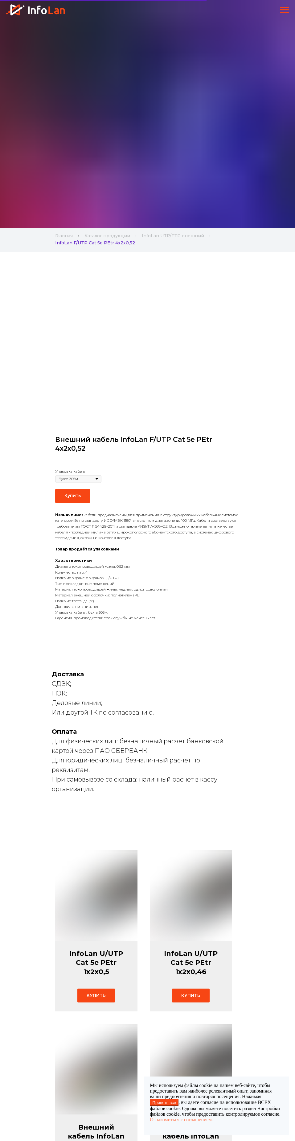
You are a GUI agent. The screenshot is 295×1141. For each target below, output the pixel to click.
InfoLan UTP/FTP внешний (173, 236)
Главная (64, 236)
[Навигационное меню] (284, 10)
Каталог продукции (107, 236)
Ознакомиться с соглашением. (181, 1119)
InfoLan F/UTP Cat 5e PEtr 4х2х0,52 (95, 243)
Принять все (164, 1102)
